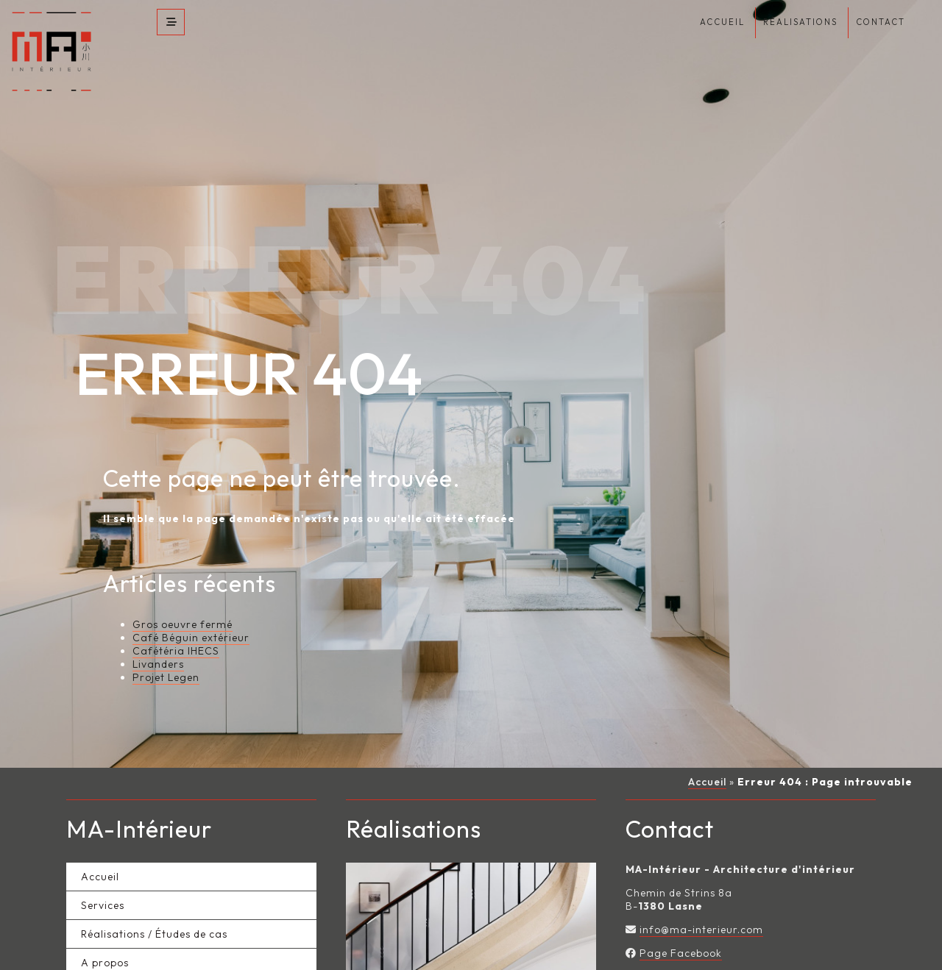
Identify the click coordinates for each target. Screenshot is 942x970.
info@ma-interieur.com (701, 907)
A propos (105, 940)
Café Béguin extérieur (190, 614)
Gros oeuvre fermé (182, 601)
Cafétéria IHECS (175, 628)
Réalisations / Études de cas (154, 912)
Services (102, 883)
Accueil (707, 759)
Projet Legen (165, 654)
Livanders (158, 641)
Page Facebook (681, 931)
